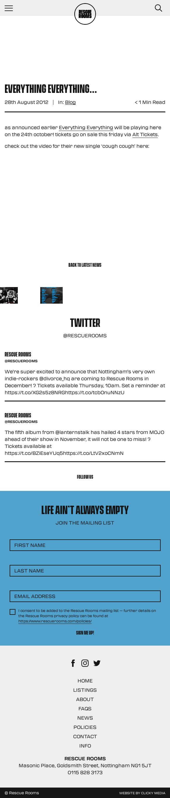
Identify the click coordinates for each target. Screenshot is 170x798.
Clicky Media (153, 792)
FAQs (85, 708)
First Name (29, 545)
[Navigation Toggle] (12, 8)
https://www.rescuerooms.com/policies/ (55, 621)
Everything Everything (86, 127)
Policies (85, 727)
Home (85, 680)
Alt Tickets (145, 134)
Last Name (29, 570)
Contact (85, 736)
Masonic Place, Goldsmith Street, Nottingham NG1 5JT (85, 765)
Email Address (34, 596)
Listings (85, 690)
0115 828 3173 (85, 772)
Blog (70, 102)
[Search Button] (158, 8)
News (85, 717)
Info (85, 745)
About (85, 699)
